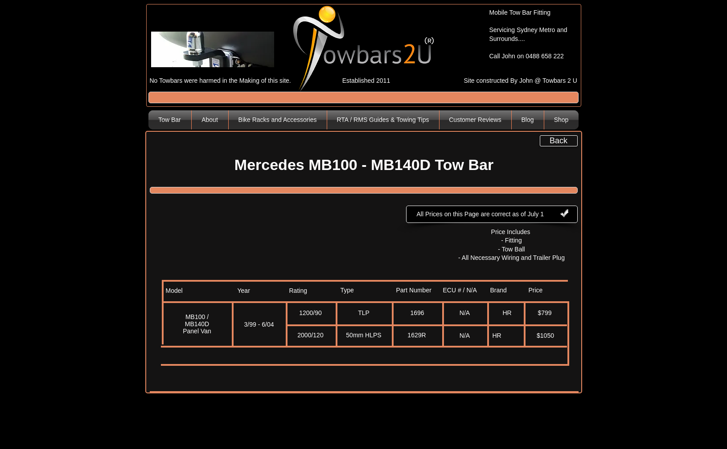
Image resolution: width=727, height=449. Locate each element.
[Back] (559, 140)
